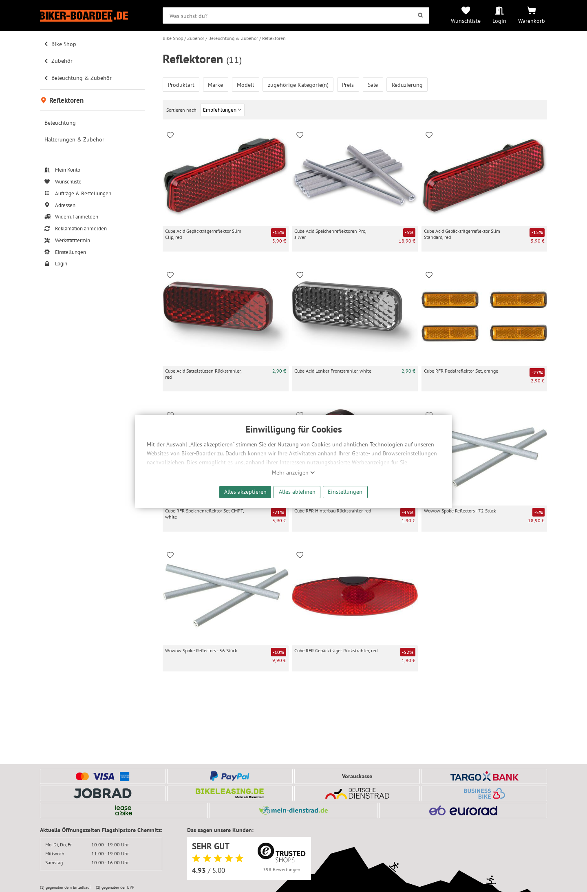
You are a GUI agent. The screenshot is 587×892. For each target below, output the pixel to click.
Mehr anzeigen (293, 472)
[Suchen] (420, 15)
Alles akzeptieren (245, 491)
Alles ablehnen (297, 491)
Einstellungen (345, 491)
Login (499, 20)
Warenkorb (531, 20)
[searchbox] (296, 15)
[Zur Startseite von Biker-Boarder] (92, 16)
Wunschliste (466, 20)
